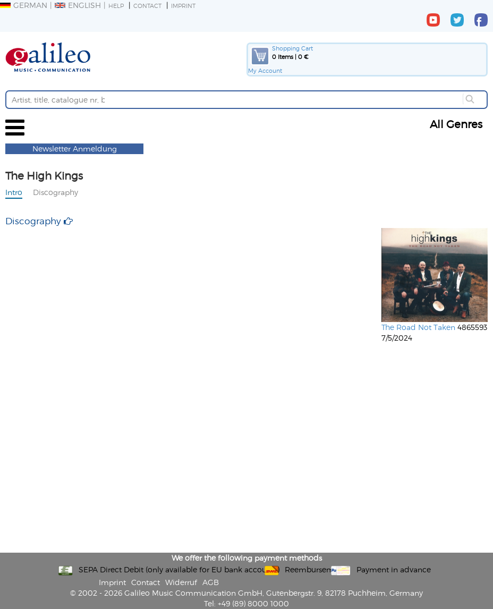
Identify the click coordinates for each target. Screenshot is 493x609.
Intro (13, 192)
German (23, 5)
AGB (210, 582)
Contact (147, 5)
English (78, 5)
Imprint (183, 5)
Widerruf (181, 582)
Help (116, 5)
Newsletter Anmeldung (74, 148)
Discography (55, 192)
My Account (265, 70)
